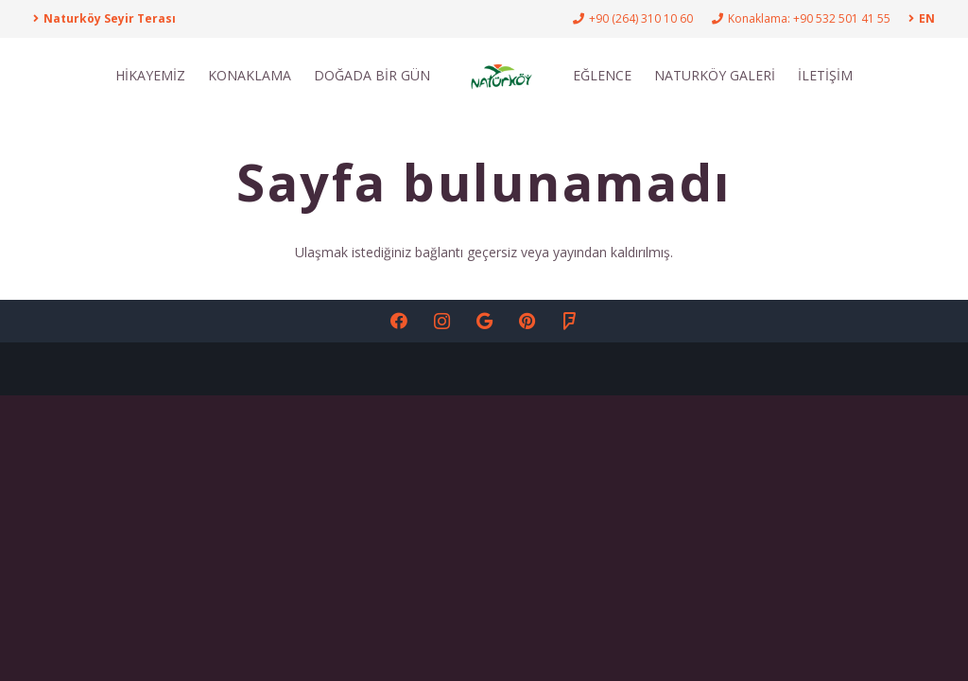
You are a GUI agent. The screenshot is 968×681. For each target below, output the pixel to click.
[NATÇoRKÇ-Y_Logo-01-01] (501, 75)
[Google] (484, 321)
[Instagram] (442, 321)
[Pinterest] (527, 321)
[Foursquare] (569, 321)
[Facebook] (399, 321)
